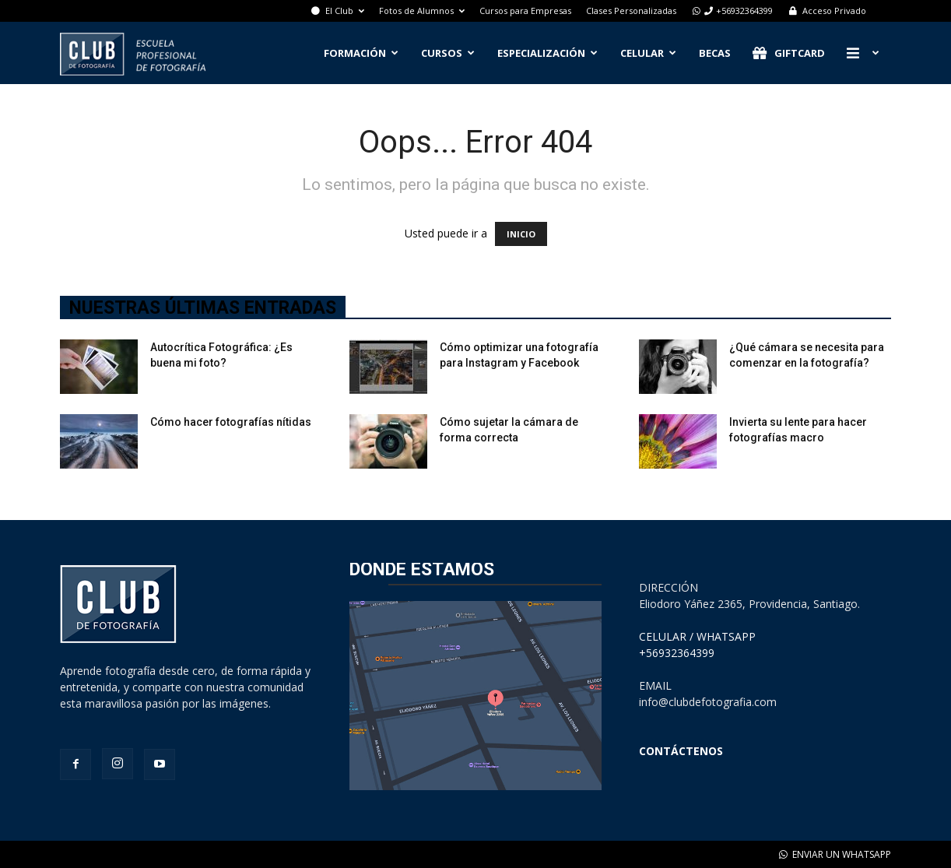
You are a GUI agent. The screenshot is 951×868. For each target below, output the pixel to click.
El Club (337, 10)
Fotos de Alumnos (422, 10)
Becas (715, 53)
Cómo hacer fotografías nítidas (230, 422)
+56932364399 (732, 10)
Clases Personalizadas (631, 10)
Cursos (448, 53)
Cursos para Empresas (525, 10)
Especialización (547, 53)
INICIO (521, 234)
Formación (361, 53)
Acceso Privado (827, 10)
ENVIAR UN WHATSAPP (835, 854)
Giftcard (789, 53)
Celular (648, 53)
